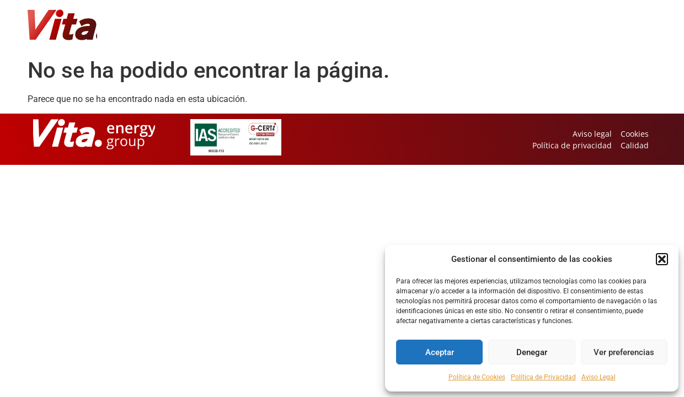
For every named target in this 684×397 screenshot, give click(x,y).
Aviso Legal (598, 377)
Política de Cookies (476, 377)
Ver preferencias (624, 352)
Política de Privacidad (543, 377)
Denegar (531, 352)
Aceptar (439, 352)
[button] (661, 259)
